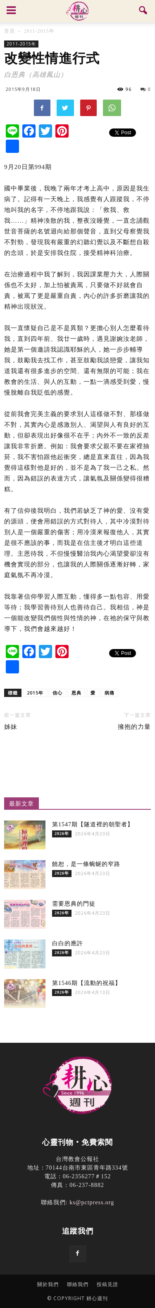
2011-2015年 (21, 44)
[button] (143, 11)
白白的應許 (67, 943)
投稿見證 (107, 1284)
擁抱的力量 (134, 726)
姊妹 (10, 726)
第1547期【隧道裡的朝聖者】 (93, 824)
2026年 (62, 833)
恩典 (76, 693)
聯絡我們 (77, 1284)
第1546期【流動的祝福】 (86, 983)
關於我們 (48, 1284)
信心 (57, 693)
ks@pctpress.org (91, 1202)
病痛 (109, 693)
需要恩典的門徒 (73, 904)
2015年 (35, 693)
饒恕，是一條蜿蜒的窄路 (86, 864)
